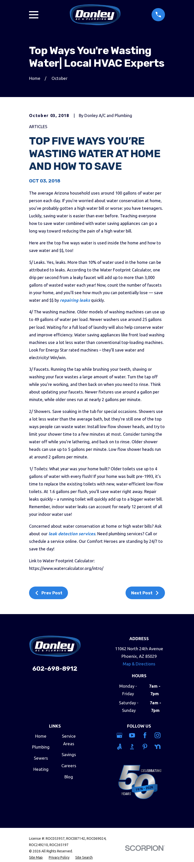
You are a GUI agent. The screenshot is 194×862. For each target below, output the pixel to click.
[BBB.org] (132, 747)
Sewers (41, 758)
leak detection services (71, 533)
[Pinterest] (145, 747)
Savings (69, 754)
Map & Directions (139, 663)
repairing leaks (75, 300)
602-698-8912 (54, 668)
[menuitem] (36, 857)
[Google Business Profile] (120, 735)
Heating (40, 769)
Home (40, 736)
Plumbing (41, 746)
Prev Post (48, 592)
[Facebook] (145, 735)
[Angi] (120, 747)
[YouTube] (132, 735)
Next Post (145, 592)
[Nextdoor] (158, 747)
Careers (68, 765)
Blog (68, 776)
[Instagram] (158, 735)
